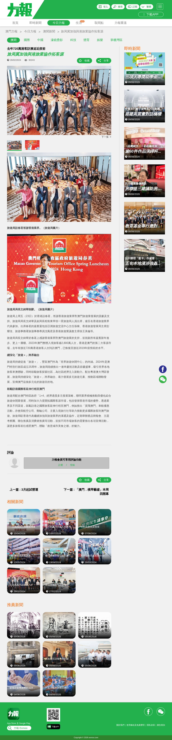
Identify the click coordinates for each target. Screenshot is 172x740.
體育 (86, 40)
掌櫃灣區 (116, 40)
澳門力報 (11, 31)
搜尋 (120, 6)
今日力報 (59, 23)
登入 (105, 6)
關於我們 (120, 725)
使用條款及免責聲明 (135, 725)
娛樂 (100, 40)
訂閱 (135, 6)
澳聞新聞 (49, 31)
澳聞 (13, 40)
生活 (80, 22)
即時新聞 (35, 23)
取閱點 (99, 23)
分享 (106, 60)
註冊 (60, 465)
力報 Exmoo (20, 728)
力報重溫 (121, 23)
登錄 (72, 465)
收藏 (87, 60)
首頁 (15, 23)
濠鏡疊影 (57, 40)
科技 (73, 40)
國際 (27, 40)
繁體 (148, 6)
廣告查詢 (161, 725)
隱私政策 (151, 725)
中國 (40, 40)
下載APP (150, 14)
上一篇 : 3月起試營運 (24, 489)
